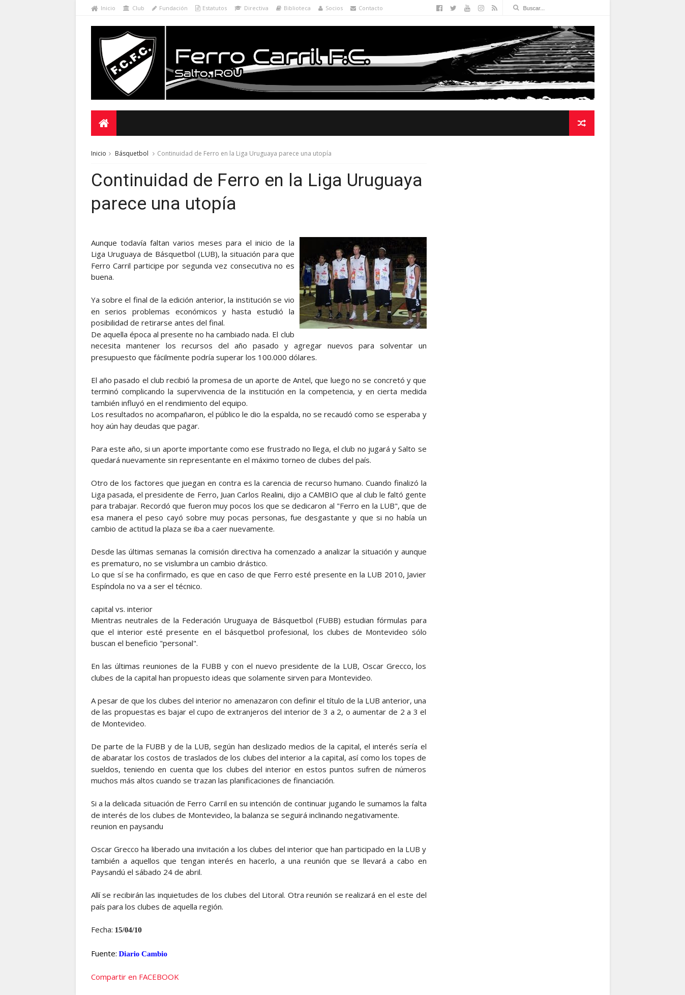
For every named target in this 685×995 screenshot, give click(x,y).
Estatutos (211, 8)
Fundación (170, 8)
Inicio (103, 8)
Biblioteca (293, 8)
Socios (330, 8)
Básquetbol (131, 153)
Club (133, 8)
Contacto (366, 8)
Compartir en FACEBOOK (135, 977)
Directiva (251, 8)
